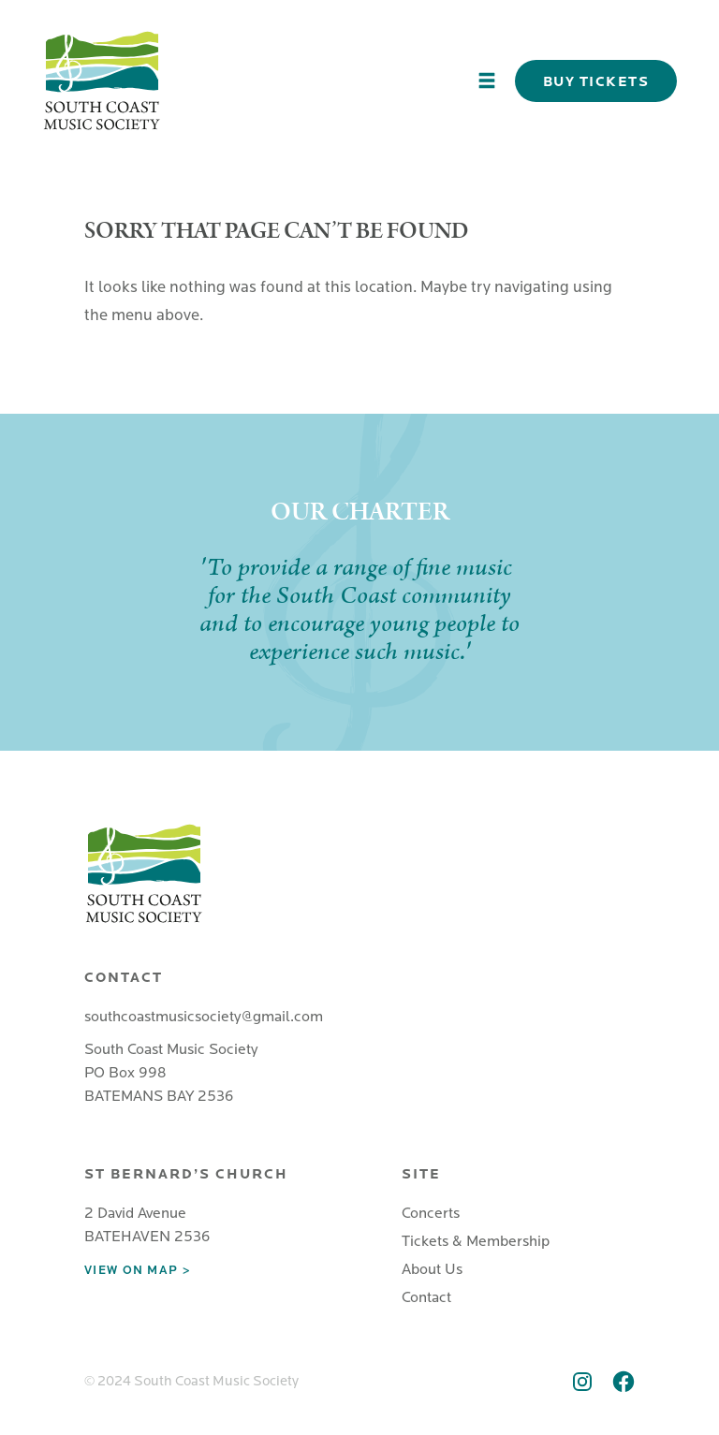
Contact (426, 1297)
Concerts (431, 1213)
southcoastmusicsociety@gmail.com (203, 1016)
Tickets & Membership (476, 1241)
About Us (432, 1269)
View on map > (137, 1270)
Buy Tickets (596, 81)
